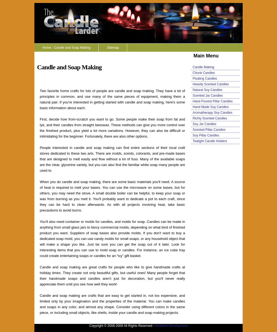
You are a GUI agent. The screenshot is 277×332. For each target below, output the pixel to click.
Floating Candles (205, 78)
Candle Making (203, 67)
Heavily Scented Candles (211, 84)
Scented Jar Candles (208, 95)
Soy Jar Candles (204, 124)
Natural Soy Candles (207, 90)
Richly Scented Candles (210, 118)
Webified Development (171, 326)
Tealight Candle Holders (210, 141)
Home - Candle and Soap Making (66, 48)
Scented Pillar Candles (209, 130)
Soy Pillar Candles (206, 135)
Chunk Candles (204, 73)
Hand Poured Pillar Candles (213, 101)
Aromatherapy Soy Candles (212, 113)
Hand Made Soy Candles (211, 107)
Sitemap (113, 48)
